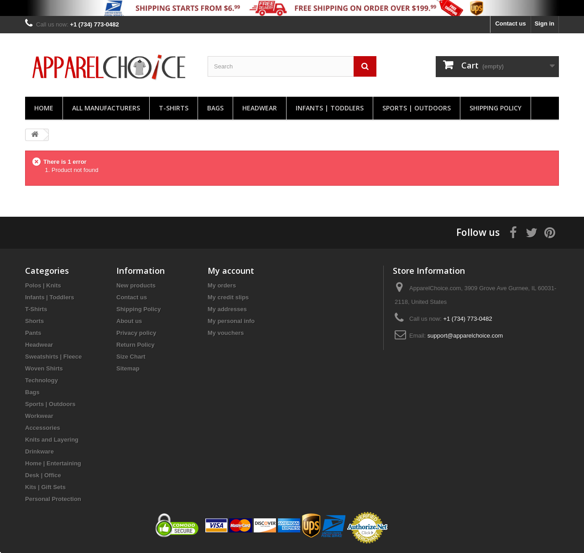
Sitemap (128, 368)
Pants (33, 332)
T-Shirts (173, 108)
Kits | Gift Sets (45, 487)
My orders (222, 285)
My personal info (231, 321)
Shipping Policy (495, 108)
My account (231, 270)
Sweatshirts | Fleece (53, 356)
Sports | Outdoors (416, 108)
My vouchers (226, 332)
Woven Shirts (44, 368)
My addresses (227, 309)
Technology (41, 380)
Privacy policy (136, 332)
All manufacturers (106, 108)
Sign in (544, 23)
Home (43, 108)
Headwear (259, 108)
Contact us (510, 23)
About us (129, 321)
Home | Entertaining (53, 463)
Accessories (42, 427)
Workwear (39, 415)
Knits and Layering (51, 439)
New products (136, 285)
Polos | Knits (43, 285)
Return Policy (135, 344)
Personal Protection (53, 499)
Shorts (34, 321)
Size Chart (131, 356)
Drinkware (39, 451)
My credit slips (228, 297)
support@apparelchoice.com (465, 335)
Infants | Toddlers (330, 108)
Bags (215, 108)
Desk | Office (43, 475)
